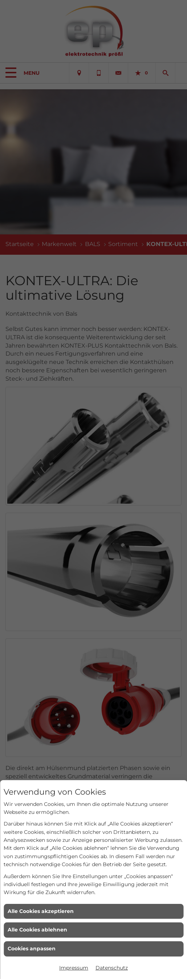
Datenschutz (111, 967)
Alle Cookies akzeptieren (41, 911)
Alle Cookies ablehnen (37, 929)
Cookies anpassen (32, 948)
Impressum (73, 967)
